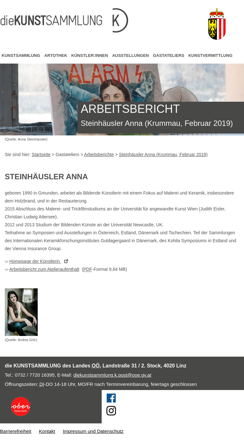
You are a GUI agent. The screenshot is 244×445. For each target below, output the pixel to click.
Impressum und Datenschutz (93, 431)
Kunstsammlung (21, 55)
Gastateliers (168, 55)
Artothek (55, 55)
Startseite (41, 154)
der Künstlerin (40, 261)
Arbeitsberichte (99, 154)
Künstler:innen (89, 55)
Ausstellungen (130, 55)
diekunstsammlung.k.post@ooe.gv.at (112, 375)
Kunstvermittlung (210, 55)
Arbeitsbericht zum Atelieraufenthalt (44, 269)
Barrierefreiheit (15, 431)
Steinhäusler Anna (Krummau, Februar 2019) (163, 154)
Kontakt (47, 431)
